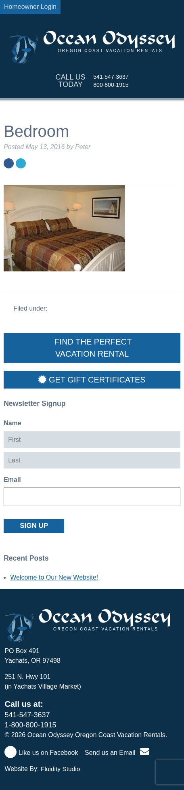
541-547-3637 (110, 77)
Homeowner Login (30, 6)
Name (12, 423)
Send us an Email (117, 752)
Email (12, 479)
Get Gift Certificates (91, 379)
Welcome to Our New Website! (54, 577)
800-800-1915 (110, 85)
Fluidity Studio (60, 768)
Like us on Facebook (41, 752)
